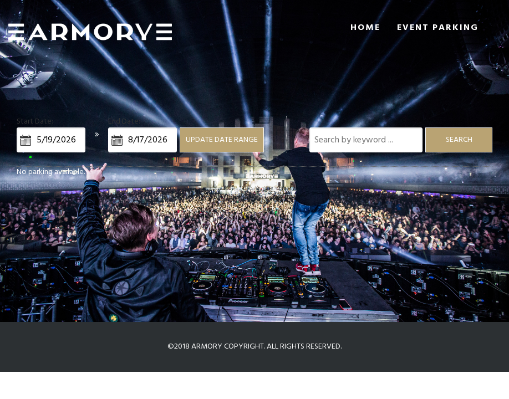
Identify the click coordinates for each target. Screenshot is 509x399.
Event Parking (438, 28)
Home (365, 28)
